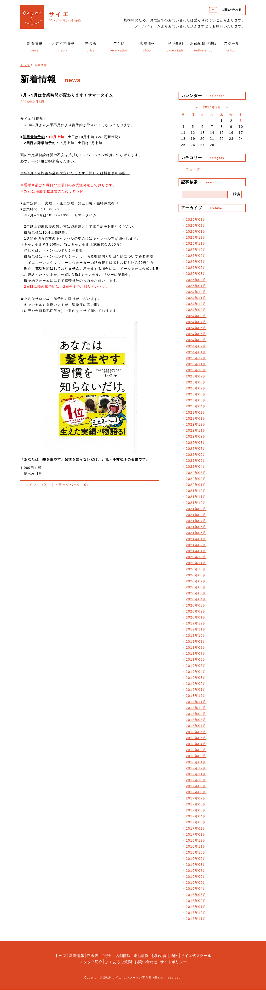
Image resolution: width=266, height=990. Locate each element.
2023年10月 (196, 371)
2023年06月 (196, 395)
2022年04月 (196, 468)
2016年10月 (196, 853)
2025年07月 (196, 263)
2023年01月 (196, 419)
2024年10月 (196, 305)
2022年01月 (196, 486)
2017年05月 (196, 811)
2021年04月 (196, 540)
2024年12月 (196, 293)
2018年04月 (196, 745)
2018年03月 (196, 751)
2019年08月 (196, 649)
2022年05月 (196, 462)
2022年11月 (196, 431)
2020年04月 (196, 600)
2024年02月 (196, 347)
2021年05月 (196, 534)
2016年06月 (196, 878)
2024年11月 (196, 299)
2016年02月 (196, 902)
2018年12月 (196, 697)
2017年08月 (196, 793)
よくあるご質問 (118, 962)
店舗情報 (123, 956)
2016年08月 (196, 865)
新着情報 (76, 956)
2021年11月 (196, 498)
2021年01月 (196, 552)
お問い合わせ (145, 962)
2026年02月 (196, 226)
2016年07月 (196, 872)
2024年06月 (196, 329)
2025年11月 (196, 245)
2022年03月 (196, 474)
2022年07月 (196, 449)
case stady (175, 47)
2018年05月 (196, 739)
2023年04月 (196, 407)
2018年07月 (196, 727)
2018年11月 (196, 703)
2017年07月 (196, 799)
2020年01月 (196, 618)
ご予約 (107, 956)
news (34, 47)
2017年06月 (196, 805)
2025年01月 (196, 287)
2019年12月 (196, 624)
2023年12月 (196, 359)
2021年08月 (196, 516)
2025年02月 (196, 281)
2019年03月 (196, 679)
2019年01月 (196, 691)
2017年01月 (196, 835)
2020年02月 (196, 612)
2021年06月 (196, 528)
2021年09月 (196, 510)
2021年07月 (196, 522)
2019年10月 (196, 636)
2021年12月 (196, 492)
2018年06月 (196, 733)
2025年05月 (196, 269)
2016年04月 (196, 890)
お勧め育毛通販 (164, 956)
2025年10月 (196, 251)
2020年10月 (196, 570)
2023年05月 (196, 401)
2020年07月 (196, 582)
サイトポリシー (173, 962)
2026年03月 (196, 220)
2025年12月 (196, 239)
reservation (119, 47)
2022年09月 (196, 437)
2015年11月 (196, 920)
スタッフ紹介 (90, 962)
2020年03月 (196, 606)
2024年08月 (196, 317)
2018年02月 (196, 757)
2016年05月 (196, 884)
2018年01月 (196, 763)
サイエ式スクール (196, 956)
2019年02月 (196, 685)
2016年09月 (196, 859)
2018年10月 (196, 709)
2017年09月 (196, 787)
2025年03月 (196, 275)
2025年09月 (196, 257)
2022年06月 (196, 456)
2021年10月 (196, 504)
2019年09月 (196, 642)
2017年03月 (196, 823)
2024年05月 (196, 335)
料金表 (92, 956)
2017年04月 (196, 817)
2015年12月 (196, 914)
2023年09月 (196, 377)
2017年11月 (196, 775)
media (63, 47)
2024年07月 (196, 323)
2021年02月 (196, 546)
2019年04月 (196, 673)
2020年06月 (196, 588)
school (232, 47)
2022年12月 (196, 426)
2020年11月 (196, 564)
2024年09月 (196, 311)
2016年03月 (196, 896)
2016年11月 (196, 847)
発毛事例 (141, 956)
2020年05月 (196, 594)
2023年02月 (196, 413)
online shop (203, 47)
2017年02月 (196, 829)
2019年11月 (196, 630)
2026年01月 (196, 233)
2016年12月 (196, 842)
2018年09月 (196, 715)
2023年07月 (196, 389)
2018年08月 (196, 721)
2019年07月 (196, 655)
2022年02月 (196, 480)
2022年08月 (196, 443)
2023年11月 (196, 365)
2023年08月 (196, 383)
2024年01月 (196, 353)
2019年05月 (196, 667)
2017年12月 (196, 769)
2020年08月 (196, 576)
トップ (25, 66)
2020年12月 (196, 558)
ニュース (193, 170)
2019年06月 (196, 661)
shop (147, 47)
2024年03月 (196, 341)
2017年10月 (196, 781)
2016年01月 (196, 908)
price (91, 47)
